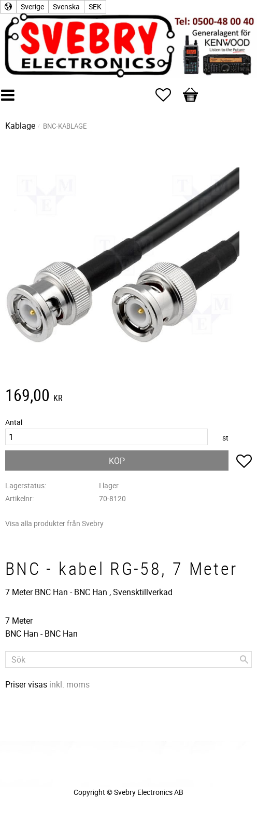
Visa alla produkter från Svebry (54, 523)
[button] (168, 95)
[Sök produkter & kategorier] (128, 659)
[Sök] (244, 659)
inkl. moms (69, 684)
